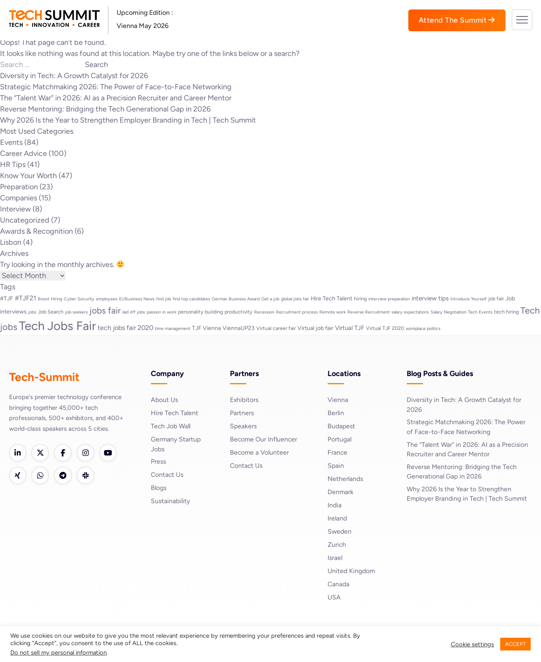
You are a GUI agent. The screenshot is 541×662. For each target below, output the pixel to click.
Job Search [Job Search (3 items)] (50, 312)
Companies (18, 197)
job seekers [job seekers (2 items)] (76, 312)
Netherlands (345, 479)
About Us (164, 400)
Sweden (340, 531)
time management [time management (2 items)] (172, 328)
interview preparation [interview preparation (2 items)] (389, 299)
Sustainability (170, 501)
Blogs (159, 488)
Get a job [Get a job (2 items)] (270, 299)
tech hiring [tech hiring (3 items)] (506, 312)
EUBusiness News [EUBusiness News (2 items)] (137, 299)
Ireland (337, 518)
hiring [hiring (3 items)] (360, 298)
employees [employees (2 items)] (106, 299)
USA (334, 597)
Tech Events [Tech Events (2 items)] (480, 312)
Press (158, 462)
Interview (15, 209)
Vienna (338, 400)
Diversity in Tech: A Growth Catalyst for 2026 (74, 75)
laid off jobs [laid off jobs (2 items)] (133, 312)
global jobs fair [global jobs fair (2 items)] (295, 299)
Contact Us (167, 475)
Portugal (340, 439)
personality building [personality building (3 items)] (200, 312)
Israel (335, 558)
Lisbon (10, 242)
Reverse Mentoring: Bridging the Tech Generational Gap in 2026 (105, 109)
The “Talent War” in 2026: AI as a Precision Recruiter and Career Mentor (116, 97)
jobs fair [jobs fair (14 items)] (105, 310)
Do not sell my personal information (58, 652)
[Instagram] (87, 453)
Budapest (341, 426)
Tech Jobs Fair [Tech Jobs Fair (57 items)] (57, 325)
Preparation (19, 186)
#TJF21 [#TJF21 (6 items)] (25, 298)
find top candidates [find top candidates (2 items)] (191, 299)
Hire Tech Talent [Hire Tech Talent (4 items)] (331, 298)
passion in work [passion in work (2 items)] (161, 312)
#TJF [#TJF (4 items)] (6, 298)
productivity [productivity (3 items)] (239, 312)
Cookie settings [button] (472, 644)
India (335, 505)
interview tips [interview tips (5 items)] (430, 298)
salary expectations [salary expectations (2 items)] (410, 312)
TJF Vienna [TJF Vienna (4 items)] (206, 328)
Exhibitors (244, 400)
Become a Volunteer (260, 452)
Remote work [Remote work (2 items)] (332, 312)
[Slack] (87, 476)
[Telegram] (64, 476)
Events (11, 142)
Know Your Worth (28, 175)
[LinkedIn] (18, 453)
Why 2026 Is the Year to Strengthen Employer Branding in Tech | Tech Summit (128, 120)
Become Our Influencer (264, 439)
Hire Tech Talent (175, 413)
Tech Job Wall (171, 426)
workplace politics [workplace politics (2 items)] (423, 328)
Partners (242, 413)
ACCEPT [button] (515, 644)
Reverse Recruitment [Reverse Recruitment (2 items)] (368, 312)
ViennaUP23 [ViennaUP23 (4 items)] (238, 328)
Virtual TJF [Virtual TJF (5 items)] (349, 328)
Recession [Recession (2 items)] (264, 312)
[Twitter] (41, 453)
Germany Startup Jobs (176, 444)
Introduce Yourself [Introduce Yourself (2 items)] (468, 299)
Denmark (341, 492)
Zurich (337, 544)
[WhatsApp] (41, 476)
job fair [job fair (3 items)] (496, 298)
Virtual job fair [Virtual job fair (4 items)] (315, 328)
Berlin (336, 413)
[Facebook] (64, 453)
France (338, 452)
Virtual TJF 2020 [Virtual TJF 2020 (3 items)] (385, 328)
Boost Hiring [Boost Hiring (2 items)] (50, 299)
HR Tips (13, 164)
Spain (336, 465)
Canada (339, 584)
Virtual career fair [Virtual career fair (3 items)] (276, 328)
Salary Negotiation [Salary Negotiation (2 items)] (448, 312)
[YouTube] (110, 453)
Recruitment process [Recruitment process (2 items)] (297, 312)
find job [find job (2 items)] (163, 299)
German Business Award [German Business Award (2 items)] (236, 299)
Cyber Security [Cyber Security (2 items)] (79, 299)
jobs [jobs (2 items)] (32, 312)
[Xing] (18, 476)
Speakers (243, 426)
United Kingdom (351, 571)
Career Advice (23, 153)
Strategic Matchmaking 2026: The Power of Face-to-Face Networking (116, 86)
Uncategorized (24, 220)
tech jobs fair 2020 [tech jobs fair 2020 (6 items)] (125, 328)
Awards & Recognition (36, 231)
